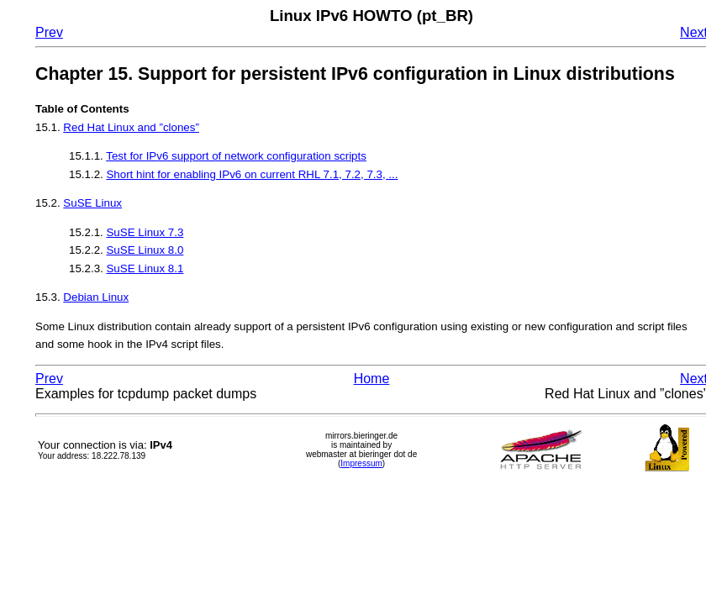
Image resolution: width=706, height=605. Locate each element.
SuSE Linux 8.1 (144, 268)
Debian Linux (96, 297)
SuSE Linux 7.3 (144, 232)
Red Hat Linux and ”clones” (131, 127)
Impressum (361, 463)
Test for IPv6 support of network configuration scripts (236, 156)
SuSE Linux (92, 203)
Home (372, 378)
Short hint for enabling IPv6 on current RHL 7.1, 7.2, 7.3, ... (252, 174)
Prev (49, 32)
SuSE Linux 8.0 (144, 250)
